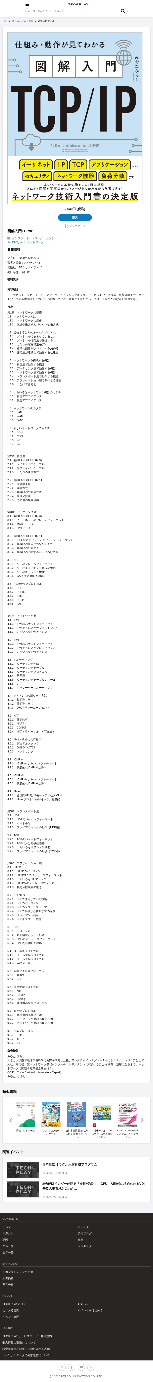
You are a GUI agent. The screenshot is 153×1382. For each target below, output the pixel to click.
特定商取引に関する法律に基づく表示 (26, 1348)
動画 (5, 1239)
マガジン (8, 1233)
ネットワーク (35, 242)
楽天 (75, 217)
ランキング (85, 1246)
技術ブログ (85, 1233)
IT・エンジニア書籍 (22, 20)
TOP (4, 20)
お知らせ (83, 1304)
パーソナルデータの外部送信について (26, 1355)
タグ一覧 (8, 1252)
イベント (8, 1227)
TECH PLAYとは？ (14, 1304)
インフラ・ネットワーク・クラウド (34, 238)
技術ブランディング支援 (17, 1271)
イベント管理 (10, 1316)
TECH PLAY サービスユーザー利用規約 (27, 1336)
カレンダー (85, 1227)
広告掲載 (8, 1278)
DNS (15, 242)
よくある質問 (10, 1310)
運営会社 (8, 1284)
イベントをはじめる (90, 1310)
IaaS (22, 242)
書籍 (80, 1239)
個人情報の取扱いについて (19, 1342)
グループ (8, 1246)
